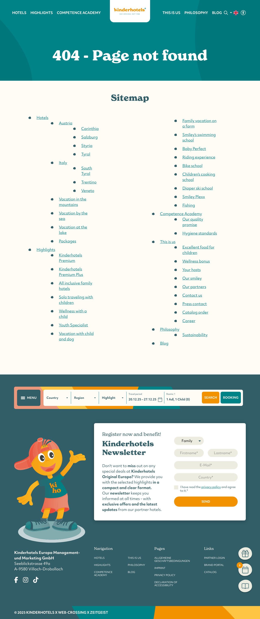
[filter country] (57, 398)
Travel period (135, 394)
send (206, 501)
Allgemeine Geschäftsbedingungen (172, 559)
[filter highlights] (112, 398)
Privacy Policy (164, 575)
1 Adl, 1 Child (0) (178, 399)
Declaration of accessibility (165, 583)
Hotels (99, 558)
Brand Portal (214, 565)
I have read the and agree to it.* (208, 488)
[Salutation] (189, 441)
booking (230, 398)
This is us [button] (171, 12)
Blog (217, 12)
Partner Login (214, 558)
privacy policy (211, 487)
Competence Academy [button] (79, 12)
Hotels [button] (19, 12)
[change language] (234, 13)
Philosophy (136, 565)
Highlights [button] (41, 12)
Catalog (210, 572)
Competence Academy (103, 573)
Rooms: (170, 394)
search (210, 398)
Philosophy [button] (196, 12)
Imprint (159, 568)
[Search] (226, 13)
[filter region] (85, 398)
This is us (134, 558)
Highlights (102, 565)
